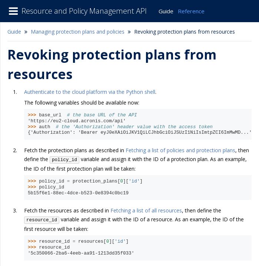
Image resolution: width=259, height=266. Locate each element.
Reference (191, 11)
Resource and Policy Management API (84, 11)
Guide (166, 11)
